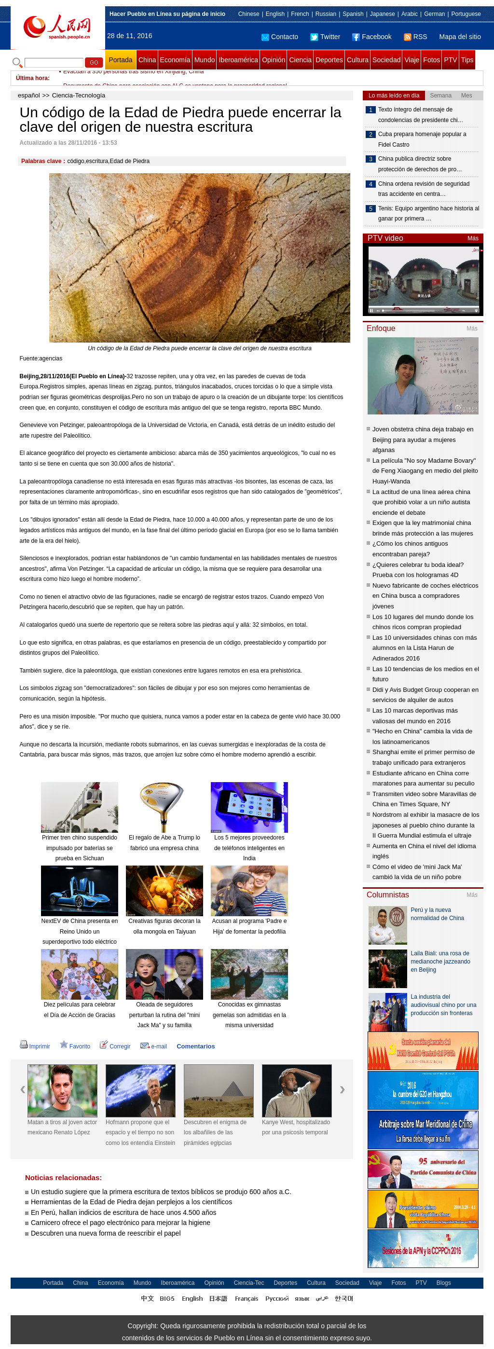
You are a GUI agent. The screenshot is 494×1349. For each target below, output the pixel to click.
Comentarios (196, 1046)
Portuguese (466, 14)
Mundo (204, 60)
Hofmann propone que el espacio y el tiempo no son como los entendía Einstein (140, 1132)
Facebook (371, 37)
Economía (175, 60)
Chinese (249, 14)
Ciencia (300, 60)
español (29, 95)
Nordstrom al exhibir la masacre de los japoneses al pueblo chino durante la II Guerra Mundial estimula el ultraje (426, 825)
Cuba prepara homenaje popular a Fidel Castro (422, 139)
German (434, 14)
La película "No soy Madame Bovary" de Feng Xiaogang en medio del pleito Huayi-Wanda (425, 471)
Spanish (353, 14)
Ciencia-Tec (249, 1283)
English (275, 14)
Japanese (382, 14)
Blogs (444, 1283)
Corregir (115, 1046)
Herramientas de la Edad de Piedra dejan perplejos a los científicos (131, 1202)
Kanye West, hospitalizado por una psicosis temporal (296, 1127)
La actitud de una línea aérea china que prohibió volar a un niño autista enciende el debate (421, 502)
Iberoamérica (238, 60)
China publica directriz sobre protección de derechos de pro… (420, 164)
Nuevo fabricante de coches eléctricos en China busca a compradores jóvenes (425, 596)
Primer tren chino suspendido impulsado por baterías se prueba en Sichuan (79, 848)
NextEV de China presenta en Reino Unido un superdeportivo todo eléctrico (79, 931)
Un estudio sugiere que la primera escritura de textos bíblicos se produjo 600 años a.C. (161, 1192)
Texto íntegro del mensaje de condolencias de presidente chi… (421, 115)
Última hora (32, 78)
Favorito (75, 1046)
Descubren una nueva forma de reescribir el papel (106, 1233)
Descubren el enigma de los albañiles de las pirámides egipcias (215, 1132)
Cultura (358, 60)
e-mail (153, 1046)
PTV (450, 60)
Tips (467, 60)
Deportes (329, 60)
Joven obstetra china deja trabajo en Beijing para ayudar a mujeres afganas (423, 440)
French (300, 14)
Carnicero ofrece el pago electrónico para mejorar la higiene (120, 1222)
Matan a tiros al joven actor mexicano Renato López (62, 1127)
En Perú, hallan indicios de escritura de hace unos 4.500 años (123, 1212)
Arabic (409, 14)
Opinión (273, 60)
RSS (415, 37)
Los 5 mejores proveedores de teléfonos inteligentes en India (249, 848)
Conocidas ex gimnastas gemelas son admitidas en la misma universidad (249, 1015)
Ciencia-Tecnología (79, 95)
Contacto (279, 37)
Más (473, 238)
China (147, 60)
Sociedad (386, 60)
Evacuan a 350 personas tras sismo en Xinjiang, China (133, 78)
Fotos (431, 60)
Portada (120, 60)
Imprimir (35, 1046)
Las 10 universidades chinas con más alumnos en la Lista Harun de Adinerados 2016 (424, 648)
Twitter (325, 37)
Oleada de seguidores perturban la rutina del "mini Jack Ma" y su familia (164, 1015)
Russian (326, 14)
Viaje (411, 60)
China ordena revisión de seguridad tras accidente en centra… (423, 189)
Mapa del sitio (460, 37)
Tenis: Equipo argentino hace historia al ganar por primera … (428, 213)
